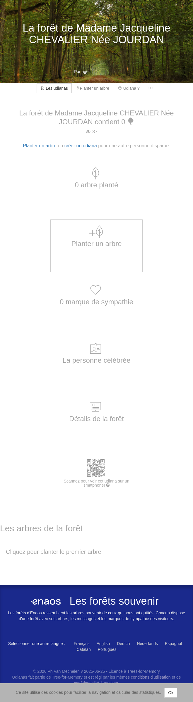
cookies (111, 683)
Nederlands (147, 643)
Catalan (84, 649)
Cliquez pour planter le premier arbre (53, 552)
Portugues (107, 649)
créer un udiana (80, 145)
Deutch (123, 643)
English (103, 643)
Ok (170, 692)
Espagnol (173, 643)
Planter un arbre (93, 88)
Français (82, 643)
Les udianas (54, 88)
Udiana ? (129, 88)
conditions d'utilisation (151, 677)
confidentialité (86, 683)
